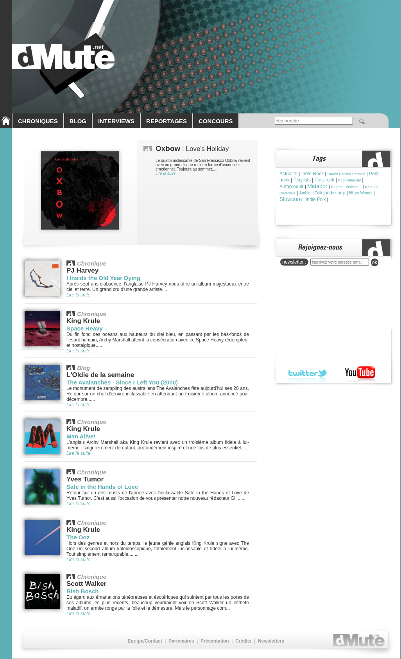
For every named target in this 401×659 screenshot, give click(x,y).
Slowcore (290, 199)
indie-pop (335, 193)
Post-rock (325, 180)
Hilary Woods (360, 193)
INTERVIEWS (116, 121)
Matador (317, 186)
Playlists (302, 180)
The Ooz (78, 537)
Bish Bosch (82, 591)
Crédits (243, 641)
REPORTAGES (166, 121)
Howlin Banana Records (346, 174)
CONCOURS (216, 121)
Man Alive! (80, 436)
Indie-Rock (312, 173)
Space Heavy (84, 328)
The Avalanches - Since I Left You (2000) (122, 382)
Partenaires (181, 641)
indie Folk (316, 199)
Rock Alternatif (349, 180)
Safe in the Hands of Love (102, 486)
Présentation (214, 641)
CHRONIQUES (38, 121)
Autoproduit (291, 186)
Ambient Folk (310, 193)
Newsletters (271, 641)
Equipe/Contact (145, 641)
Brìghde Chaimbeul (346, 187)
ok (374, 262)
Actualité (288, 173)
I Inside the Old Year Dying (103, 278)
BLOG (78, 121)
